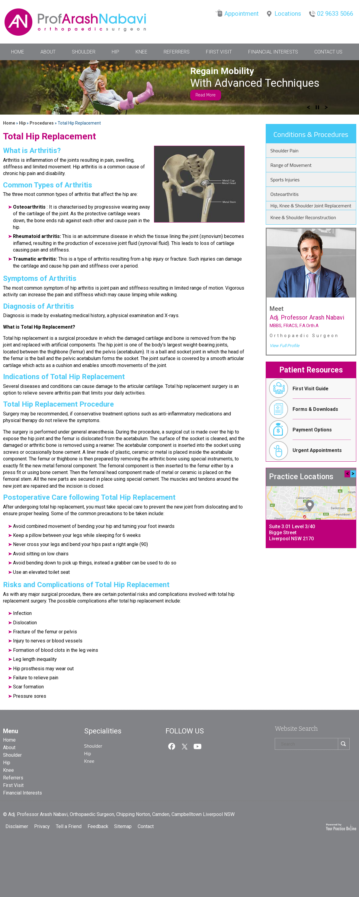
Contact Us (328, 52)
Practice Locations (301, 476)
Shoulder (83, 52)
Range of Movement (291, 165)
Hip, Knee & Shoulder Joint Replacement (311, 205)
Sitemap (123, 826)
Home (17, 52)
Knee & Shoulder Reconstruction (303, 217)
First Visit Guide (297, 388)
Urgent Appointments (304, 450)
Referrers (177, 52)
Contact (146, 826)
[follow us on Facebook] (172, 746)
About (48, 52)
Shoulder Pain (285, 150)
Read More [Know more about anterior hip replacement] (205, 95)
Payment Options (299, 430)
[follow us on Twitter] (184, 746)
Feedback (98, 826)
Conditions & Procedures (311, 134)
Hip (115, 52)
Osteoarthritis (285, 194)
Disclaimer (17, 826)
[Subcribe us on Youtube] (197, 746)
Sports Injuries (285, 179)
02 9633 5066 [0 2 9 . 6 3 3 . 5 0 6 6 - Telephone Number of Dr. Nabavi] (335, 13)
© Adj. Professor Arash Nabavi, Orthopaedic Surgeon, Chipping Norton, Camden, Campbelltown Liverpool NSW (119, 814)
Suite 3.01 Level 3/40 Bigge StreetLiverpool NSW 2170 (292, 532)
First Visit (219, 52)
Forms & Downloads (302, 409)
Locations (287, 13)
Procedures (42, 123)
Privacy (42, 826)
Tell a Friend (69, 826)
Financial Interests (273, 52)
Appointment (241, 13)
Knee (141, 52)
